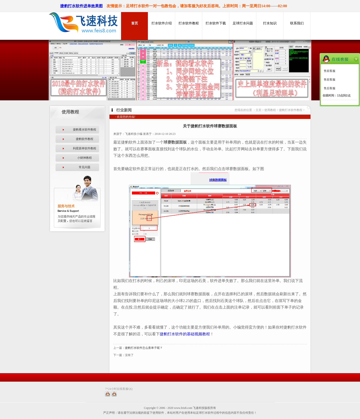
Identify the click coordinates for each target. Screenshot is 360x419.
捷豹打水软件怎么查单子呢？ (144, 348)
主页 (258, 110)
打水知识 (270, 23)
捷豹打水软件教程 (290, 110)
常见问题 (84, 167)
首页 (134, 23)
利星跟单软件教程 (84, 148)
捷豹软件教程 (84, 139)
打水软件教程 (189, 23)
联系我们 (297, 23)
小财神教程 (84, 157)
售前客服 (329, 71)
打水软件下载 (216, 23)
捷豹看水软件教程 (84, 129)
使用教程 (270, 110)
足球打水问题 (243, 23)
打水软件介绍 (161, 23)
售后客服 (329, 88)
